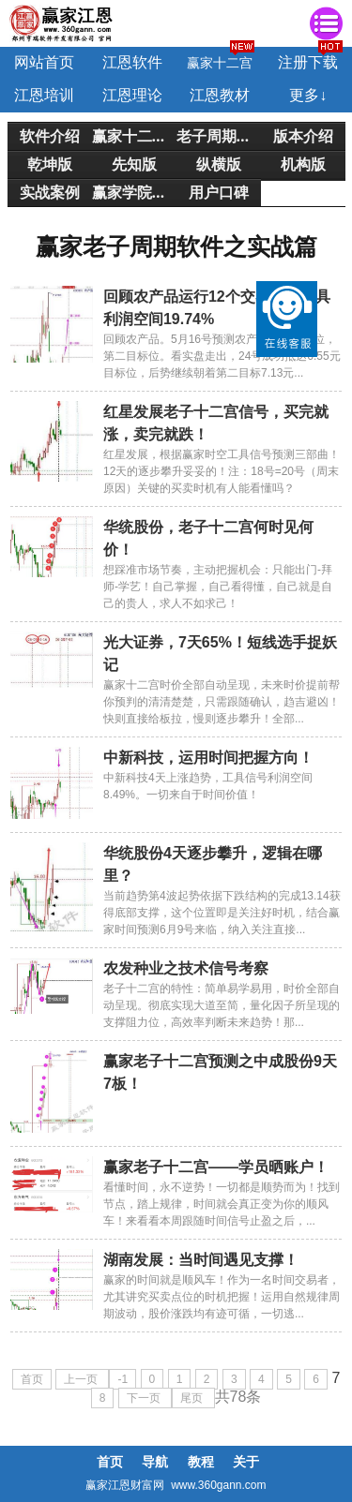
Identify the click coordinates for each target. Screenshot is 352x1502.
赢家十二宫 (220, 62)
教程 (201, 1461)
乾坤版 (49, 164)
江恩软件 (132, 62)
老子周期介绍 (218, 136)
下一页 (145, 1398)
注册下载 (308, 62)
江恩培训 (44, 95)
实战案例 (50, 192)
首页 (32, 1379)
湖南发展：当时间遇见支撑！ (200, 1260)
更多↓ (308, 95)
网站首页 (44, 62)
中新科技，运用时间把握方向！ (208, 758)
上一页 (82, 1379)
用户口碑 (219, 192)
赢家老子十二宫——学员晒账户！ (216, 1167)
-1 (122, 1379)
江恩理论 (132, 95)
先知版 (134, 164)
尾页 (193, 1398)
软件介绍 (50, 136)
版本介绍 (303, 136)
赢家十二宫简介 (134, 136)
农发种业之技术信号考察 (185, 968)
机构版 (303, 164)
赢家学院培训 (134, 192)
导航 (155, 1461)
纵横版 (218, 164)
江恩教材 (220, 95)
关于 (246, 1461)
